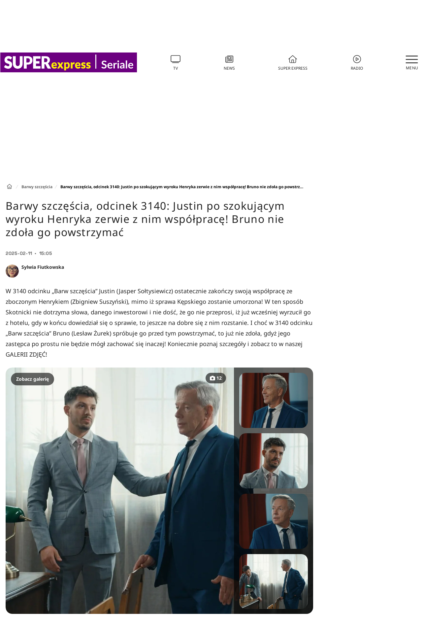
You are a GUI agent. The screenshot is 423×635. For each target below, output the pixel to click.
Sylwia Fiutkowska (42, 267)
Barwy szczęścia (36, 187)
